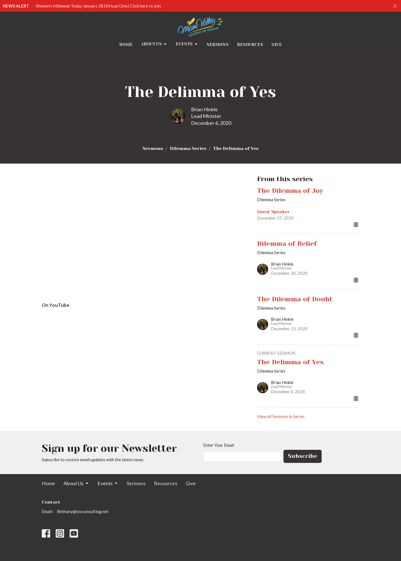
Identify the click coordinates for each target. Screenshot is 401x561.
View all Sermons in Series (281, 416)
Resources (250, 44)
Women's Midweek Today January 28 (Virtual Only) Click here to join (98, 5)
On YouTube (55, 305)
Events (187, 44)
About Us (154, 44)
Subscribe (302, 456)
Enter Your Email (218, 445)
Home (126, 44)
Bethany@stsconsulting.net (82, 511)
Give (277, 44)
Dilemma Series (188, 148)
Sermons (218, 44)
